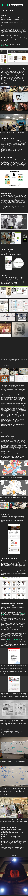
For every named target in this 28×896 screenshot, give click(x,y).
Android (6, 45)
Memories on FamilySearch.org (11, 43)
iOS (2, 45)
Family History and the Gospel (14, 639)
